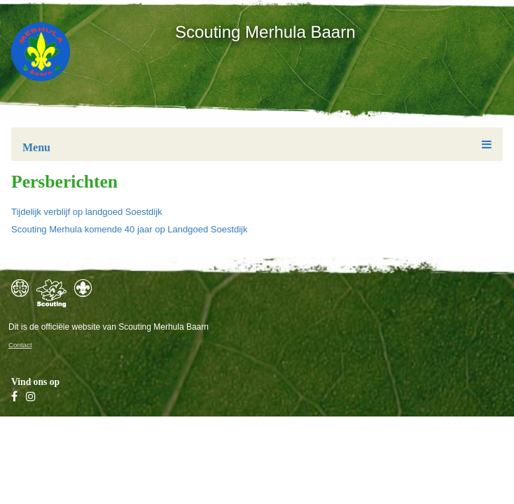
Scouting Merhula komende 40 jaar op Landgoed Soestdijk (129, 229)
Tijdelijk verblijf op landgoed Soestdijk (86, 211)
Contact (20, 345)
